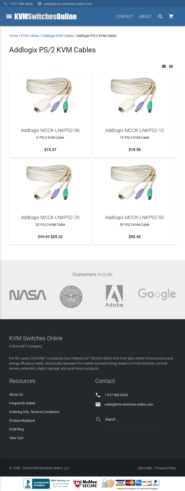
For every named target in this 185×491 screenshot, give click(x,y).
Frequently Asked (22, 403)
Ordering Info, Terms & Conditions (34, 412)
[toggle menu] (9, 16)
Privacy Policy (165, 468)
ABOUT (145, 16)
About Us (16, 394)
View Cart (16, 438)
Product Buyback (22, 420)
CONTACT (124, 16)
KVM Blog (16, 429)
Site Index (145, 468)
